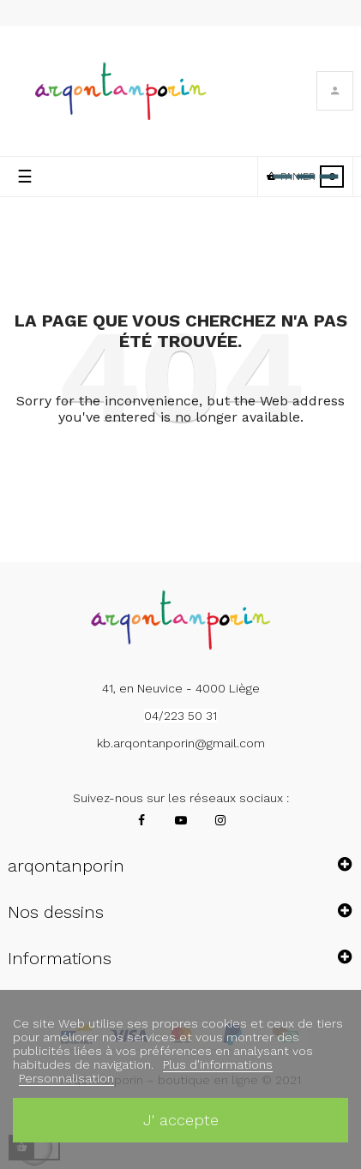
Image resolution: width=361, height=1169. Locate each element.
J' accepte (181, 1120)
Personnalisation (66, 1078)
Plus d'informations (218, 1064)
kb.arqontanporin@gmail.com (181, 743)
